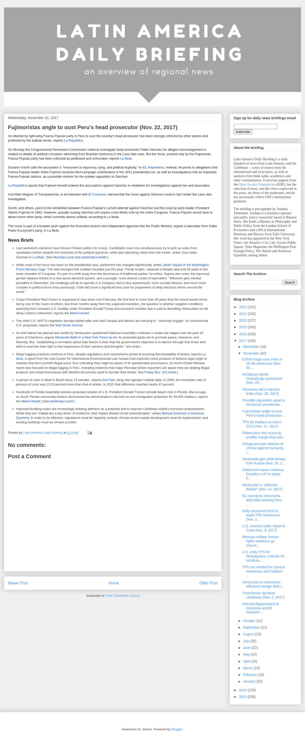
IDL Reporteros (153, 167)
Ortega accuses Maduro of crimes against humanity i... (262, 448)
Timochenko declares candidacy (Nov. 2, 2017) (263, 595)
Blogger (176, 729)
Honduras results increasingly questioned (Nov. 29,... (262, 378)
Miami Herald (79, 313)
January (249, 681)
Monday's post (64, 257)
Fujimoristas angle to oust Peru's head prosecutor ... (264, 413)
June (247, 648)
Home (114, 583)
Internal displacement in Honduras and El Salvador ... (260, 608)
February (250, 675)
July (246, 641)
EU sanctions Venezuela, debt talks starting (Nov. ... (262, 500)
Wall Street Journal (68, 325)
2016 (243, 690)
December (251, 347)
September (252, 627)
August (249, 634)
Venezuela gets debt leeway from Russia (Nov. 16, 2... (263, 461)
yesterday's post (61, 401)
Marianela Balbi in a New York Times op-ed (86, 337)
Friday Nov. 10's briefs (160, 372)
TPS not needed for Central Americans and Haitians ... (263, 571)
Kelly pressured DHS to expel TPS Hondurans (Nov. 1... (261, 515)
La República (73, 140)
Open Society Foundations (257, 184)
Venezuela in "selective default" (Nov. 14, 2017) (262, 487)
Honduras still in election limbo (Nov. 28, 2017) (261, 391)
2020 (243, 320)
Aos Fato (108, 380)
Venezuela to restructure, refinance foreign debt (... (263, 584)
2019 (243, 327)
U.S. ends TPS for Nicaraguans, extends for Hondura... (263, 556)
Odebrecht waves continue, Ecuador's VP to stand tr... (263, 474)
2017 (243, 341)
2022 (243, 307)
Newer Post (18, 583)
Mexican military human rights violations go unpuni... (260, 541)
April (247, 661)
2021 (243, 314)
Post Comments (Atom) (122, 595)
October (249, 621)
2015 (243, 697)
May (246, 654)
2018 (243, 334)
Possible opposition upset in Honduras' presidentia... (263, 402)
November (251, 353)
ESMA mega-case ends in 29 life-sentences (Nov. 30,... (262, 363)
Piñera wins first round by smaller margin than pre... (263, 435)
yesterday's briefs (93, 257)
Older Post (208, 583)
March (248, 668)
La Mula (125, 158)
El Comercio (97, 194)
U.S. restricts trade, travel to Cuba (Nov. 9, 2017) (263, 528)
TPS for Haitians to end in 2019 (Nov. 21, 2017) (262, 424)
